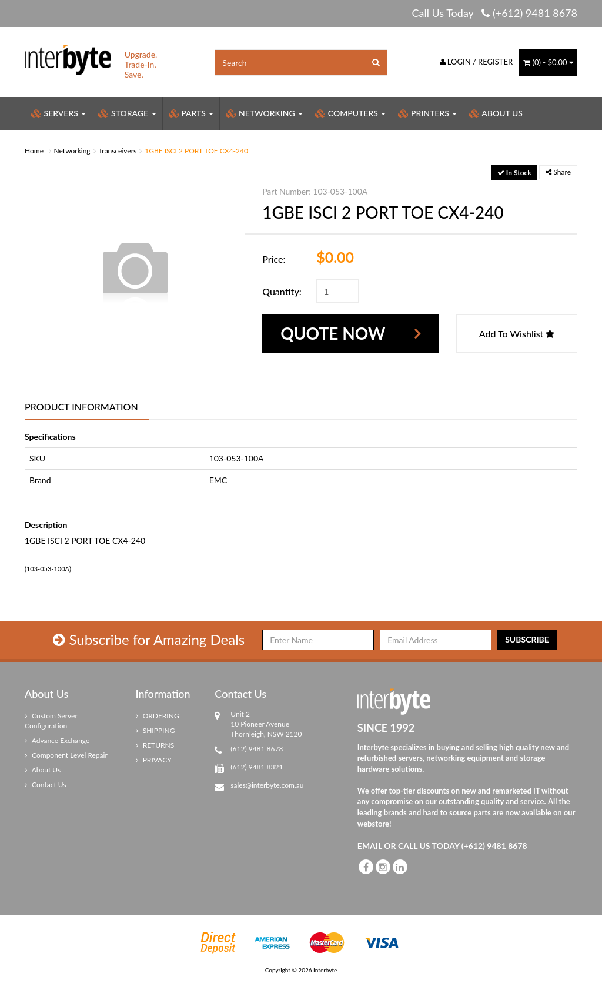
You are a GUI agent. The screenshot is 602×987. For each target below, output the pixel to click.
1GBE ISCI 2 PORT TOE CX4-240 (196, 150)
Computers (350, 113)
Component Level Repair (66, 755)
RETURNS (155, 745)
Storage (127, 113)
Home (34, 150)
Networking (264, 113)
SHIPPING (155, 730)
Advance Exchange (57, 740)
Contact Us (45, 784)
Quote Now (332, 333)
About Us (496, 113)
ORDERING (157, 715)
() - (548, 62)
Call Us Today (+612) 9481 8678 (494, 12)
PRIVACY (154, 759)
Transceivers (118, 150)
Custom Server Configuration (51, 720)
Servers (58, 113)
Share (558, 172)
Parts (191, 113)
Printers (427, 113)
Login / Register (476, 61)
